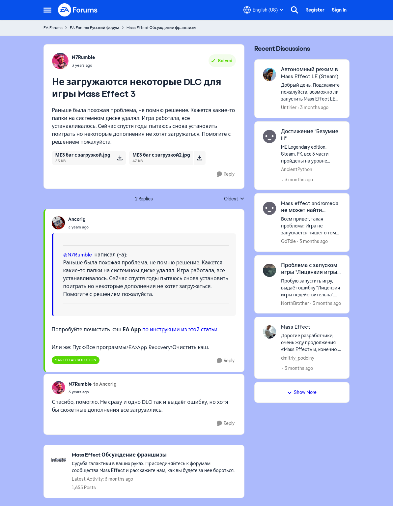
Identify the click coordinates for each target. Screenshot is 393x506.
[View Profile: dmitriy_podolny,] (269, 332)
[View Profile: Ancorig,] (58, 222)
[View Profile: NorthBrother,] (269, 270)
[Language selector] (263, 9)
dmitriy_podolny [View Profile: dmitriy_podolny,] (297, 358)
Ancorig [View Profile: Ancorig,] (77, 219)
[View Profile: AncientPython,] (269, 136)
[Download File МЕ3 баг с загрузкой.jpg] (120, 158)
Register (314, 10)
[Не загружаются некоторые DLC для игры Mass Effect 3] (78, 227)
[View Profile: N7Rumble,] (60, 61)
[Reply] (225, 174)
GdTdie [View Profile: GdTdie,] (288, 241)
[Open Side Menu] (47, 10)
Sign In (339, 10)
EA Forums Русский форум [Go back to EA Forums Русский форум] (94, 27)
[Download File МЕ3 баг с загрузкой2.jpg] (199, 158)
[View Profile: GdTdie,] (269, 208)
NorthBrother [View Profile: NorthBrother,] (295, 303)
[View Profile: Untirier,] (269, 74)
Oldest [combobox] (234, 199)
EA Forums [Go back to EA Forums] (53, 27)
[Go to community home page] (78, 9)
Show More (302, 392)
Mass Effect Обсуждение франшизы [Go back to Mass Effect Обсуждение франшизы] (161, 27)
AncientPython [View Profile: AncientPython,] (296, 169)
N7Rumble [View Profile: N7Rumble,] (83, 57)
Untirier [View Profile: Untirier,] (288, 107)
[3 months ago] (313, 107)
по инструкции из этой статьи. (180, 329)
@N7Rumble (77, 254)
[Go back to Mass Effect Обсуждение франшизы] (155, 455)
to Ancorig (105, 384)
